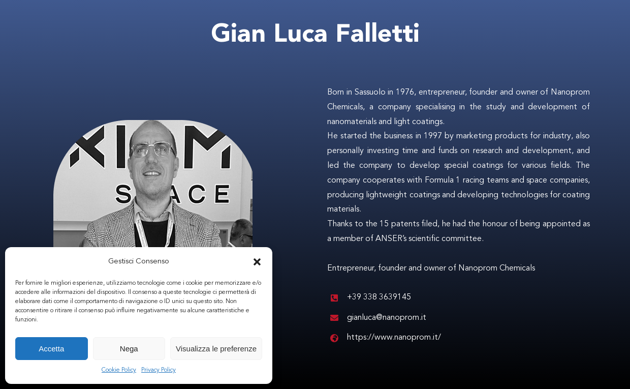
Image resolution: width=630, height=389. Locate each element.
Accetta (51, 348)
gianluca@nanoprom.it (386, 318)
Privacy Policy (158, 370)
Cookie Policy (119, 370)
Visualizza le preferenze (216, 348)
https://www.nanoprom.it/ (394, 338)
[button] (257, 262)
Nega (129, 348)
